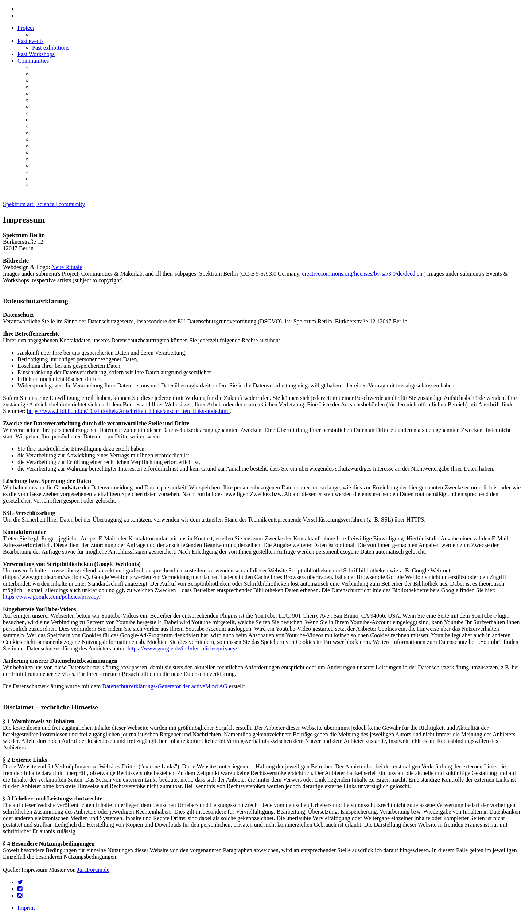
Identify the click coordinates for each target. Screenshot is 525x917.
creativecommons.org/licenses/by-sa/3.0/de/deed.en (362, 274)
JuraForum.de (93, 870)
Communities (33, 61)
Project (26, 28)
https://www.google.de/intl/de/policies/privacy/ (182, 648)
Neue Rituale (66, 267)
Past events (31, 41)
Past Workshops (36, 54)
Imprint (26, 908)
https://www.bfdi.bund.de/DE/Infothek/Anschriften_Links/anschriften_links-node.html (128, 411)
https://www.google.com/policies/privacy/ (52, 597)
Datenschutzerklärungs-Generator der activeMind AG (164, 686)
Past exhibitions (50, 47)
